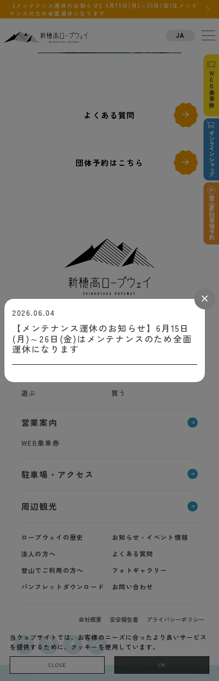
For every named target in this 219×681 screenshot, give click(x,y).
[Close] (205, 298)
